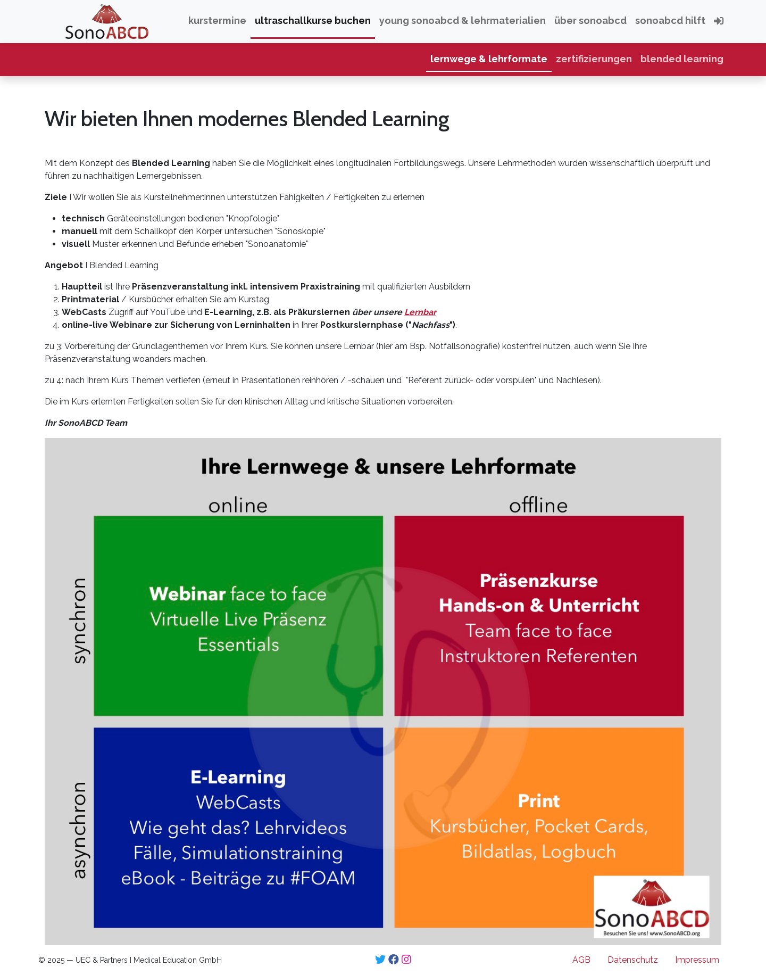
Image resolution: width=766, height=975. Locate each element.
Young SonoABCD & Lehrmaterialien (462, 20)
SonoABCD (65, 20)
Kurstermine (217, 20)
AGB (581, 960)
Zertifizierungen (594, 58)
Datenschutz (632, 960)
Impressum (697, 960)
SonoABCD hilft (670, 20)
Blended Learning (681, 58)
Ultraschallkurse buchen (313, 20)
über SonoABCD (590, 20)
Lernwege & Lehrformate (488, 58)
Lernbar (420, 312)
